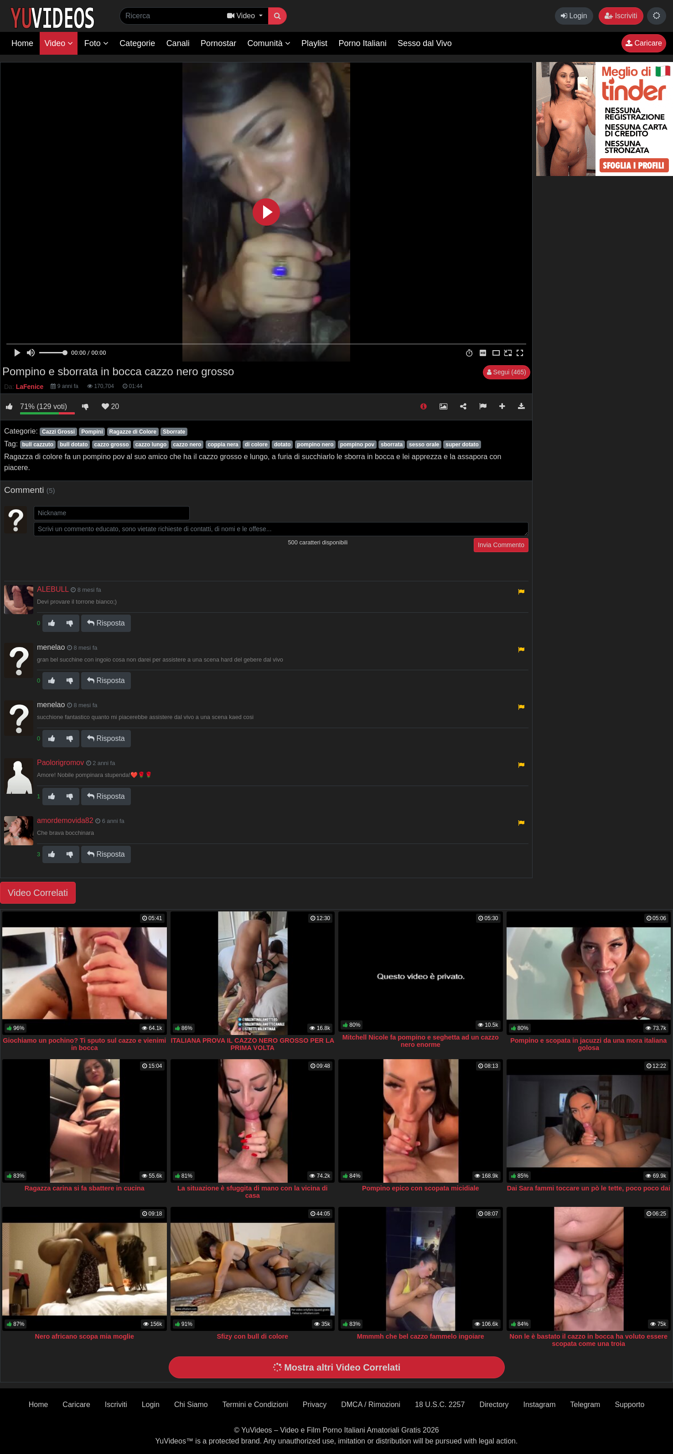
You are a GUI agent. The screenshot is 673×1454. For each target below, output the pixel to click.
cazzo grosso (111, 444)
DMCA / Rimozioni (370, 1404)
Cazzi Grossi (58, 432)
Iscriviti (621, 16)
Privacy (314, 1404)
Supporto (629, 1404)
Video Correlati (38, 893)
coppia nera (222, 444)
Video (58, 43)
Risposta (106, 623)
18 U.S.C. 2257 (440, 1404)
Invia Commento (501, 544)
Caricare (644, 43)
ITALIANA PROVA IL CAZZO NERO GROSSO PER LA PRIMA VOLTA (252, 1044)
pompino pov (357, 444)
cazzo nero (187, 444)
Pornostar (218, 43)
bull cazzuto (37, 444)
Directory (493, 1404)
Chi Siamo (191, 1404)
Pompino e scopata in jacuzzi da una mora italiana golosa (588, 1044)
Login (574, 16)
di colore (256, 444)
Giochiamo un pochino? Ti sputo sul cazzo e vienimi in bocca (84, 1044)
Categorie (137, 43)
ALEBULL (53, 589)
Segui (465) (506, 372)
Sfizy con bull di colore (252, 1336)
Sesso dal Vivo (425, 43)
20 (110, 406)
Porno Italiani (363, 43)
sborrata (392, 444)
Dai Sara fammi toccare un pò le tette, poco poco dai (588, 1188)
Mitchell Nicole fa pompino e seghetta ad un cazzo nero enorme (420, 1041)
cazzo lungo (151, 444)
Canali (178, 43)
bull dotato (74, 444)
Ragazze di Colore (132, 432)
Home (22, 43)
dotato (282, 444)
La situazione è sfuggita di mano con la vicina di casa (252, 1192)
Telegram (585, 1404)
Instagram (539, 1404)
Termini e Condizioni (255, 1404)
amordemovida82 (65, 820)
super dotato (462, 444)
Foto (96, 43)
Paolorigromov (60, 762)
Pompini (92, 432)
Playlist (314, 43)
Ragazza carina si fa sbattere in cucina (85, 1188)
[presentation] (103, 556)
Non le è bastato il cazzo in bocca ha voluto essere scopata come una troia (589, 1340)
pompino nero (315, 444)
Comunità (269, 43)
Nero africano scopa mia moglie (84, 1336)
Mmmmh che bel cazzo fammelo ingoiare (420, 1336)
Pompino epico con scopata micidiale (420, 1188)
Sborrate (174, 432)
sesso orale (424, 444)
